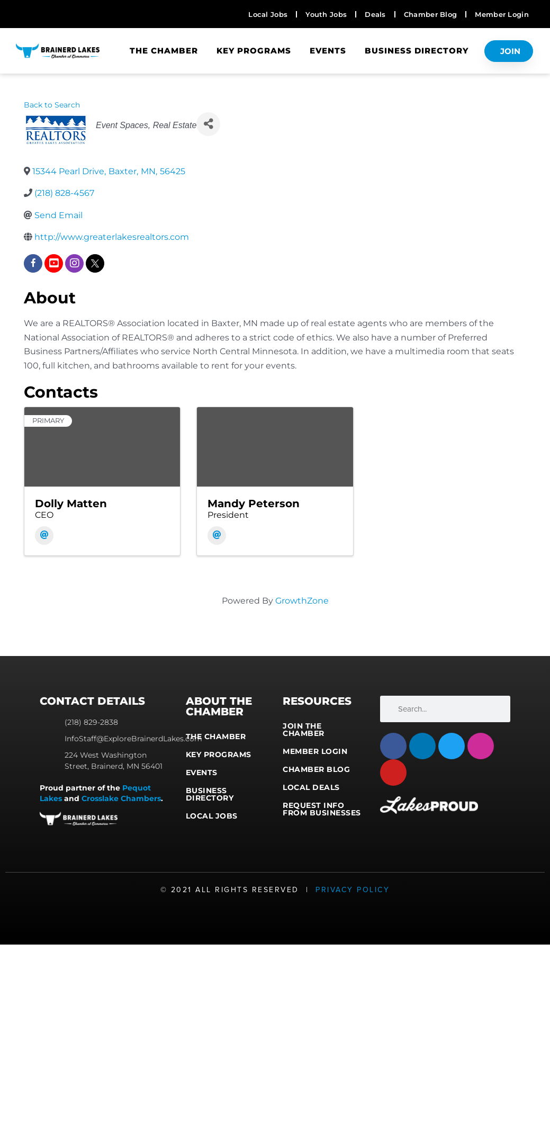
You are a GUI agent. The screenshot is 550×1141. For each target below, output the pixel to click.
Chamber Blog (316, 769)
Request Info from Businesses (322, 809)
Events (328, 51)
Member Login (315, 751)
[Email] (44, 535)
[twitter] (95, 263)
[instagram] (74, 263)
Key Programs (254, 51)
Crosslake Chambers (121, 798)
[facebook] (33, 263)
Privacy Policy (352, 889)
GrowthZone (302, 601)
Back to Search (52, 105)
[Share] (208, 124)
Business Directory (416, 51)
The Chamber (164, 51)
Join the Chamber (303, 729)
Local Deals (311, 787)
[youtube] (53, 263)
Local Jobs (212, 816)
